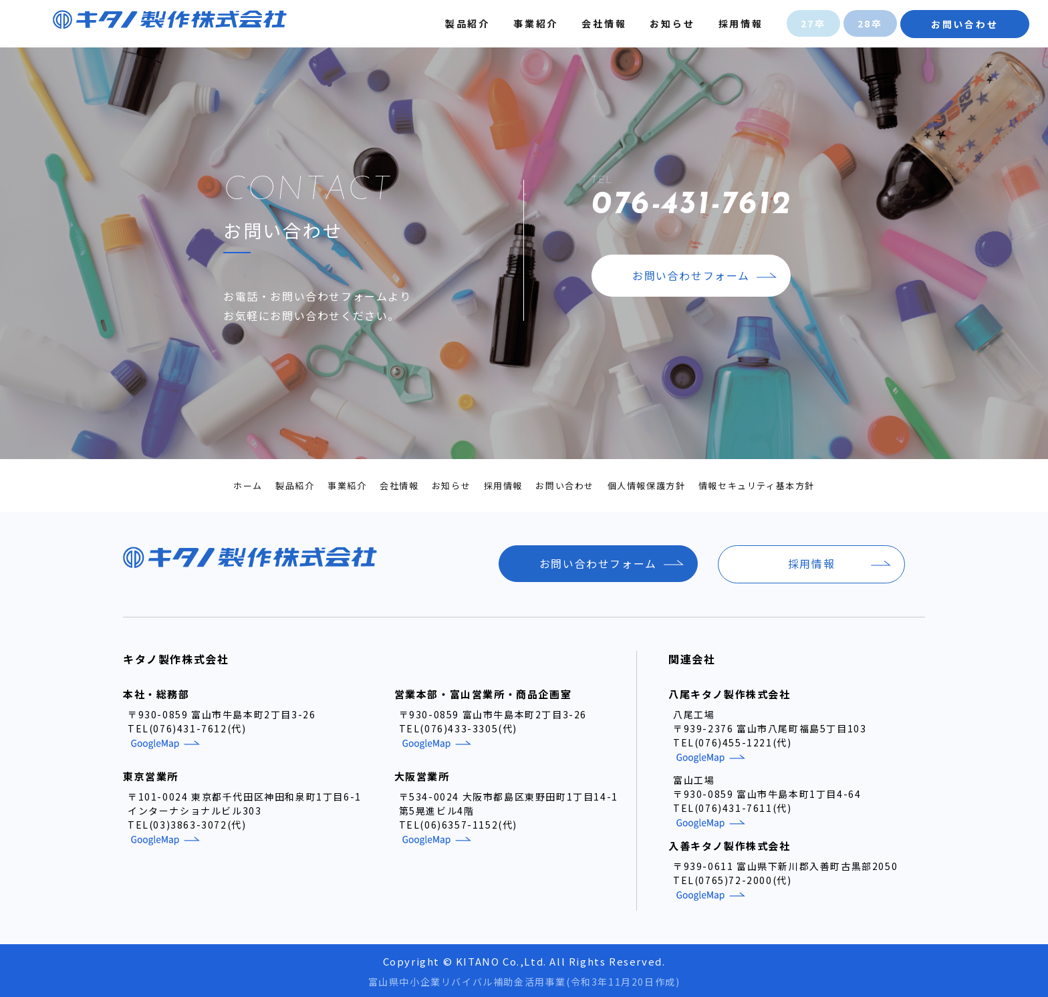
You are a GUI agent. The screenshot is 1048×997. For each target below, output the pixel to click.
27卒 (812, 23)
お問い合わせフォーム (691, 277)
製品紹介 (466, 23)
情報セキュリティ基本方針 (756, 485)
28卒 (869, 23)
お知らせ (671, 23)
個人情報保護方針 (647, 485)
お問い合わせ (963, 24)
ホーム (248, 485)
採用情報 (739, 23)
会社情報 (603, 23)
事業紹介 (534, 23)
